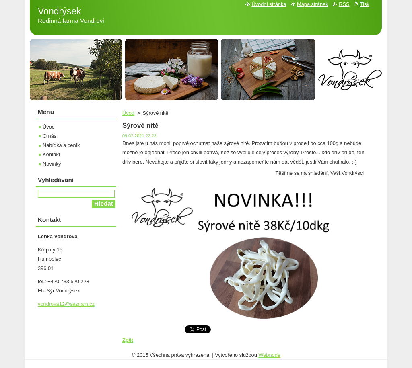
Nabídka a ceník (61, 145)
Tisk (364, 4)
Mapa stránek (312, 4)
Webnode (269, 355)
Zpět (127, 340)
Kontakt (51, 154)
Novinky (52, 164)
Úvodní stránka (268, 4)
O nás (49, 136)
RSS (344, 4)
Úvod (128, 113)
